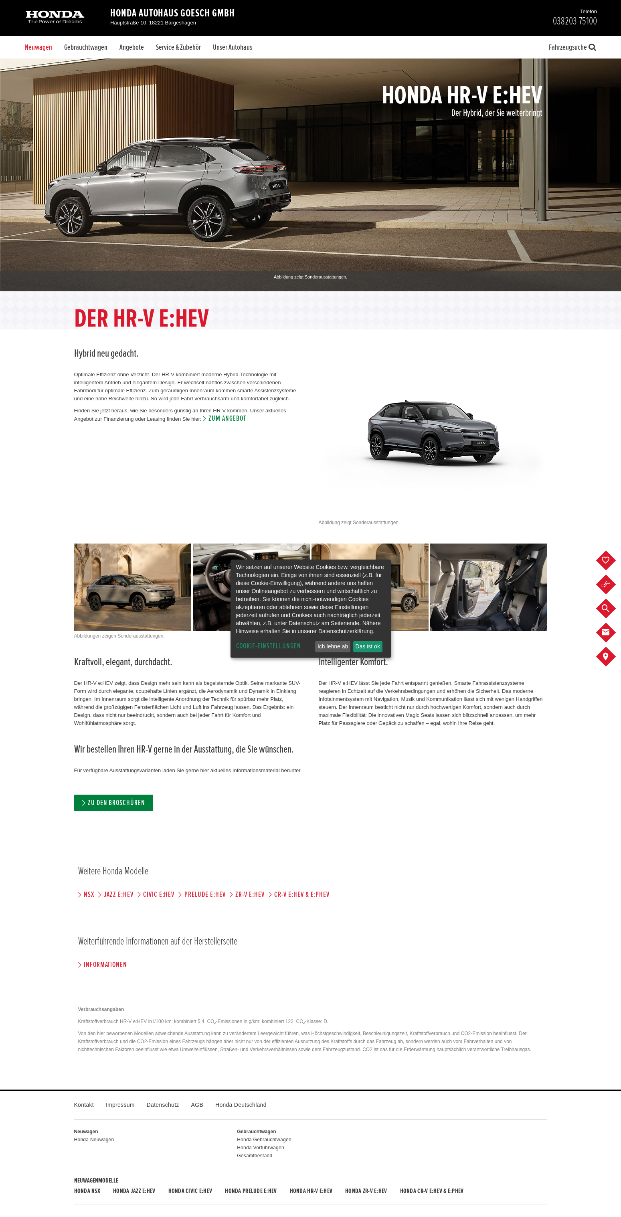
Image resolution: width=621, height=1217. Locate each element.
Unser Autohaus (232, 47)
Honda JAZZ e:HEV (134, 1191)
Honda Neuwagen (94, 1139)
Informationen (105, 965)
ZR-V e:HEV (250, 894)
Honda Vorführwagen (260, 1147)
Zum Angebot (227, 418)
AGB (197, 1105)
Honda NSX (87, 1191)
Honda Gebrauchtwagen (264, 1139)
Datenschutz (163, 1105)
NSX (89, 894)
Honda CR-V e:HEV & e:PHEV (432, 1191)
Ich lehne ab (333, 646)
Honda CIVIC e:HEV (190, 1191)
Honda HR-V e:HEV (311, 1191)
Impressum (120, 1105)
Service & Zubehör (178, 47)
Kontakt (84, 1105)
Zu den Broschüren (116, 803)
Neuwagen (38, 47)
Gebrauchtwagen (85, 47)
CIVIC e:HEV (158, 894)
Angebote (131, 47)
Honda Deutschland (241, 1105)
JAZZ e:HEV (119, 894)
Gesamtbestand (254, 1155)
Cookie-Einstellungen (268, 646)
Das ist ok (367, 646)
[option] (310, 175)
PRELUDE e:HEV (205, 894)
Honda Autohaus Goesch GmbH (172, 13)
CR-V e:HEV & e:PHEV (302, 894)
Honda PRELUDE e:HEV (251, 1191)
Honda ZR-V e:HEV (366, 1191)
